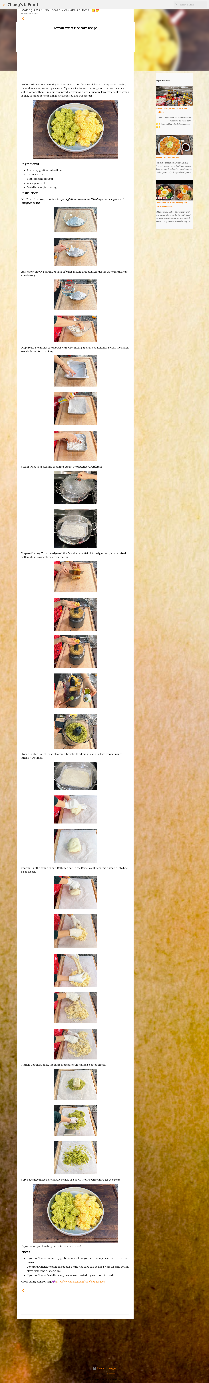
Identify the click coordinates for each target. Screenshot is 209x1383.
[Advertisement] (75, 1341)
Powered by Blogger (104, 1368)
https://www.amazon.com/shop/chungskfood (80, 1281)
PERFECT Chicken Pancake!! (168, 157)
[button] (23, 19)
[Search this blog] (193, 4)
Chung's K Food (22, 4)
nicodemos (111, 1374)
